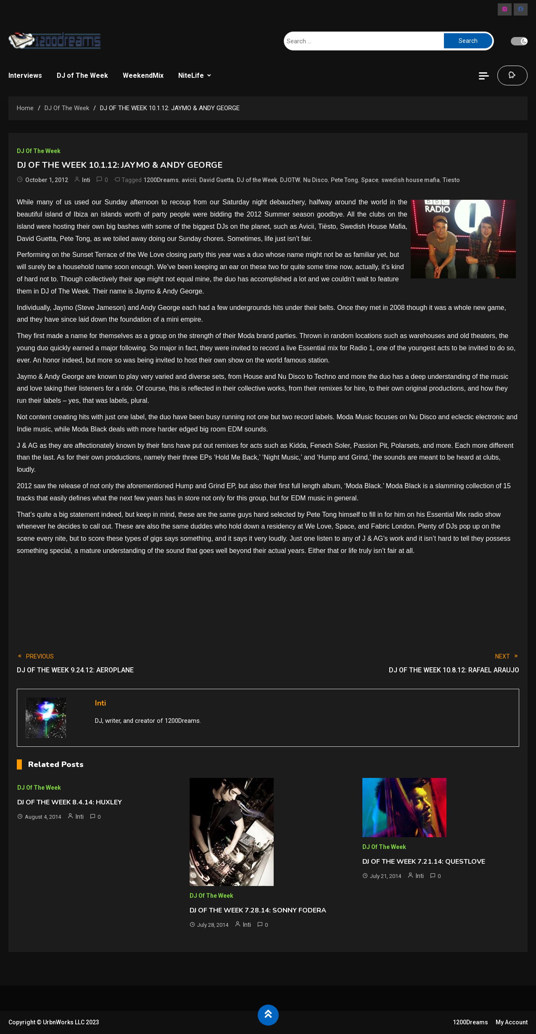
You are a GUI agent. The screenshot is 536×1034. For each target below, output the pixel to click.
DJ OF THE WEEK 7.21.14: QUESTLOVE (423, 861)
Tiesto (451, 180)
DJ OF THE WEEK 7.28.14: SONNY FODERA (258, 910)
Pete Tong (344, 180)
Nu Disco (315, 180)
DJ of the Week (257, 180)
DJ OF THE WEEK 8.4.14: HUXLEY (69, 802)
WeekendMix (143, 75)
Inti (86, 180)
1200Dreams (161, 180)
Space (369, 180)
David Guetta (216, 180)
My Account (512, 1022)
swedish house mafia (410, 180)
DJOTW (290, 180)
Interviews (25, 75)
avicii (189, 180)
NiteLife (191, 75)
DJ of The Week (82, 75)
